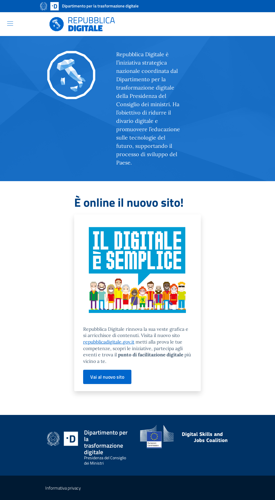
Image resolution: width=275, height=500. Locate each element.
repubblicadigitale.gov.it (108, 342)
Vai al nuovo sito (107, 376)
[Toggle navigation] (10, 23)
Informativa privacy (63, 488)
